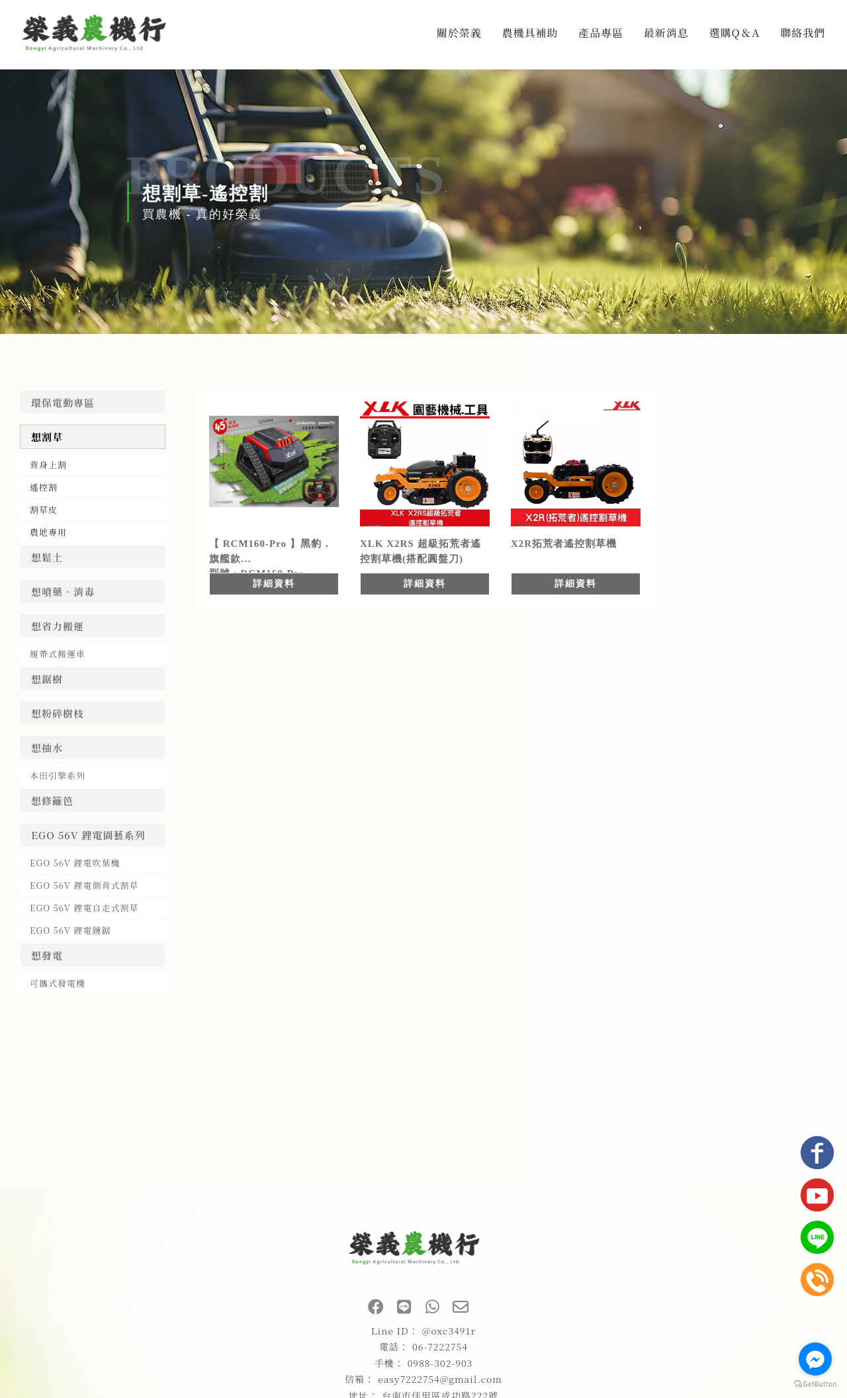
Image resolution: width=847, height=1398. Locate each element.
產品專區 (600, 32)
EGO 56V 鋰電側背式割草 (84, 885)
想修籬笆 (52, 800)
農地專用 (48, 532)
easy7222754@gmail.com (440, 1378)
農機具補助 (530, 32)
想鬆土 (47, 557)
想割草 (47, 437)
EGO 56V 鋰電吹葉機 (75, 862)
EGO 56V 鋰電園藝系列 (88, 835)
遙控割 (44, 487)
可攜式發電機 (57, 983)
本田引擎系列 (57, 775)
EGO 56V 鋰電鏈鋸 (70, 930)
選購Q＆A (734, 32)
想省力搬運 (57, 626)
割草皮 (44, 509)
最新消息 (666, 32)
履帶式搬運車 (57, 653)
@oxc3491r (449, 1330)
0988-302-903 (440, 1363)
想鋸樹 (47, 679)
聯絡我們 (802, 32)
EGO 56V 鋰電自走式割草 (84, 907)
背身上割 (48, 464)
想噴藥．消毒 (63, 591)
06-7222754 (440, 1346)
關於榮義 (459, 32)
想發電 (47, 955)
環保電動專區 (63, 402)
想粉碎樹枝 (57, 713)
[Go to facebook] (815, 1359)
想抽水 (47, 748)
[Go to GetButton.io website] (815, 1384)
